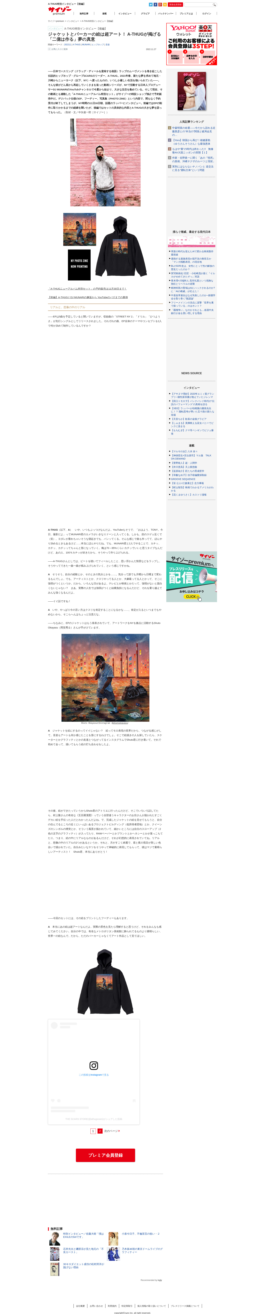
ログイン (206, 13)
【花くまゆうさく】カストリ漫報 (189, 494)
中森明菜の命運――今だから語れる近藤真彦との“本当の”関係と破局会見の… (193, 131)
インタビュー (124, 13)
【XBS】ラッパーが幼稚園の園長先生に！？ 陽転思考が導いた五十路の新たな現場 (192, 411)
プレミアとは (186, 13)
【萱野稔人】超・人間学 (184, 463)
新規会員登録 (175, 4)
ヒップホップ (98, 44)
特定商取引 (127, 1304)
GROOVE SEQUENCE (183, 479)
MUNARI (86, 44)
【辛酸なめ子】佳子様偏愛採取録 (189, 475)
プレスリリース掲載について (185, 1304)
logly (160, 1278)
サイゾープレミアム (60, 11)
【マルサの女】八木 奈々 (184, 451)
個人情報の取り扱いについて (151, 1304)
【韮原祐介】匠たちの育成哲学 (187, 471)
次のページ (111, 1129)
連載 (104, 13)
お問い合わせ (96, 1304)
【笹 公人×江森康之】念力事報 (187, 483)
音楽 (108, 44)
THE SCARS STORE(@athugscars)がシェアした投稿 (93, 1117)
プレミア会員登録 (105, 1153)
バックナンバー (165, 13)
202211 (67, 44)
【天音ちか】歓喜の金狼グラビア (189, 419)
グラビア (145, 13)
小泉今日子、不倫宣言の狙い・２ (141, 1232)
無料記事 (84, 13)
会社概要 (80, 1304)
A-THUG (76, 44)
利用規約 (112, 1304)
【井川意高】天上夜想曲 (184, 467)
